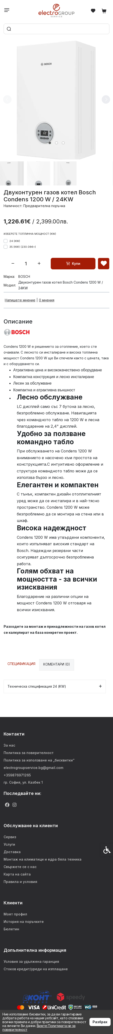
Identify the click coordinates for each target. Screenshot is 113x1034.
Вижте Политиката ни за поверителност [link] (38, 1028)
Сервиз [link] (10, 837)
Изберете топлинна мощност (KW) (30, 233)
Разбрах (100, 1022)
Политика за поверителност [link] (29, 753)
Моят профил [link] (15, 914)
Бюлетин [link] (11, 929)
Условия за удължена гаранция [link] (31, 961)
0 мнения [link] (46, 300)
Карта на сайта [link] (17, 874)
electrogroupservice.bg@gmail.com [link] (33, 768)
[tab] (49, 142)
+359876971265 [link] (17, 775)
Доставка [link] (12, 852)
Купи (73, 263)
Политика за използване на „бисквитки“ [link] (39, 760)
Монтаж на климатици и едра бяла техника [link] (43, 859)
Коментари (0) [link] (56, 664)
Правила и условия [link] (20, 882)
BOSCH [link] (24, 276)
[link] (56, 10)
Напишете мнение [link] (20, 300)
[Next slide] (106, 99)
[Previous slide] (7, 99)
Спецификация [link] (21, 664)
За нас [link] (9, 745)
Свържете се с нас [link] (20, 867)
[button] (12, 173)
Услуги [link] (9, 844)
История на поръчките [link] (24, 922)
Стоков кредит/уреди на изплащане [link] (36, 969)
